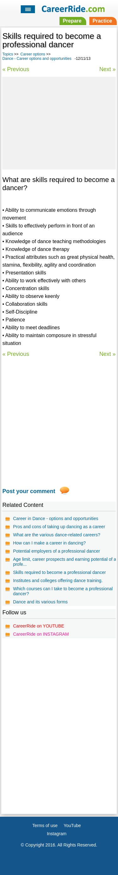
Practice (102, 20)
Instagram (56, 833)
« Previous (15, 69)
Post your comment (28, 491)
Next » (107, 69)
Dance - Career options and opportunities (36, 58)
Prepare (72, 20)
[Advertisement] (59, 122)
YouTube (72, 825)
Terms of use (45, 825)
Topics (7, 54)
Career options (32, 54)
